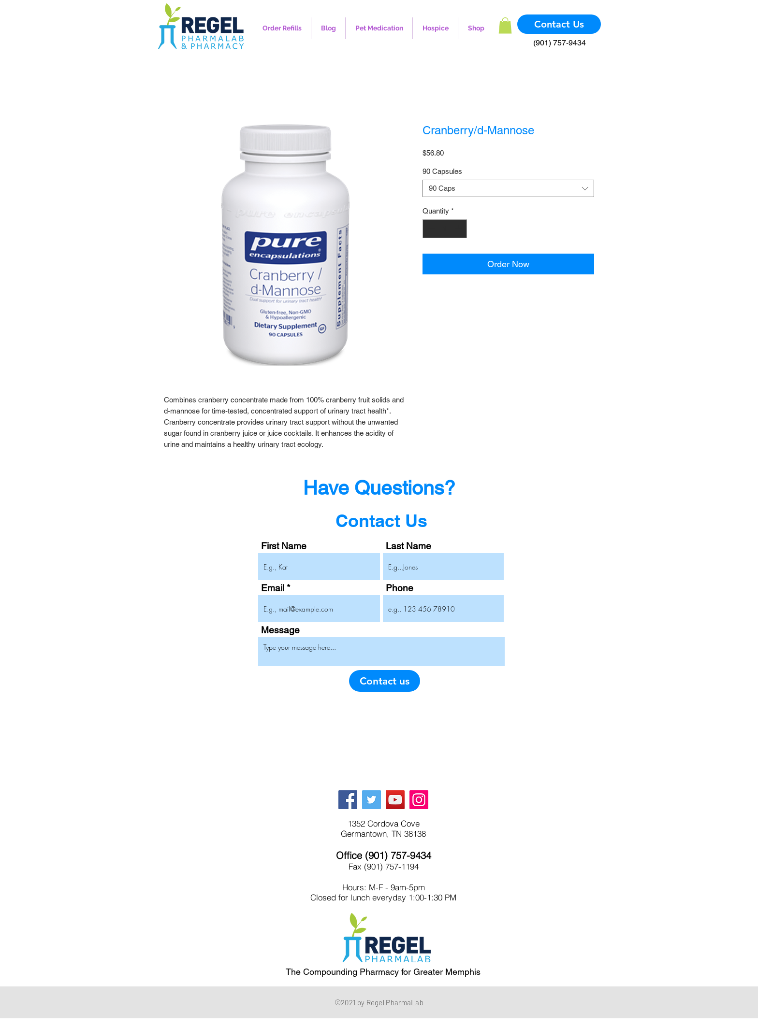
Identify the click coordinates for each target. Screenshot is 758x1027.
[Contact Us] (559, 24)
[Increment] (459, 229)
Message (280, 630)
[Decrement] (430, 229)
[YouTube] (395, 799)
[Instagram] (418, 799)
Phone (399, 588)
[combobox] (508, 188)
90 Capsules (442, 171)
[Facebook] (347, 799)
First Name (283, 546)
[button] (505, 25)
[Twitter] (371, 799)
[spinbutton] (445, 229)
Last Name (408, 546)
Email (272, 588)
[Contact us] (384, 681)
